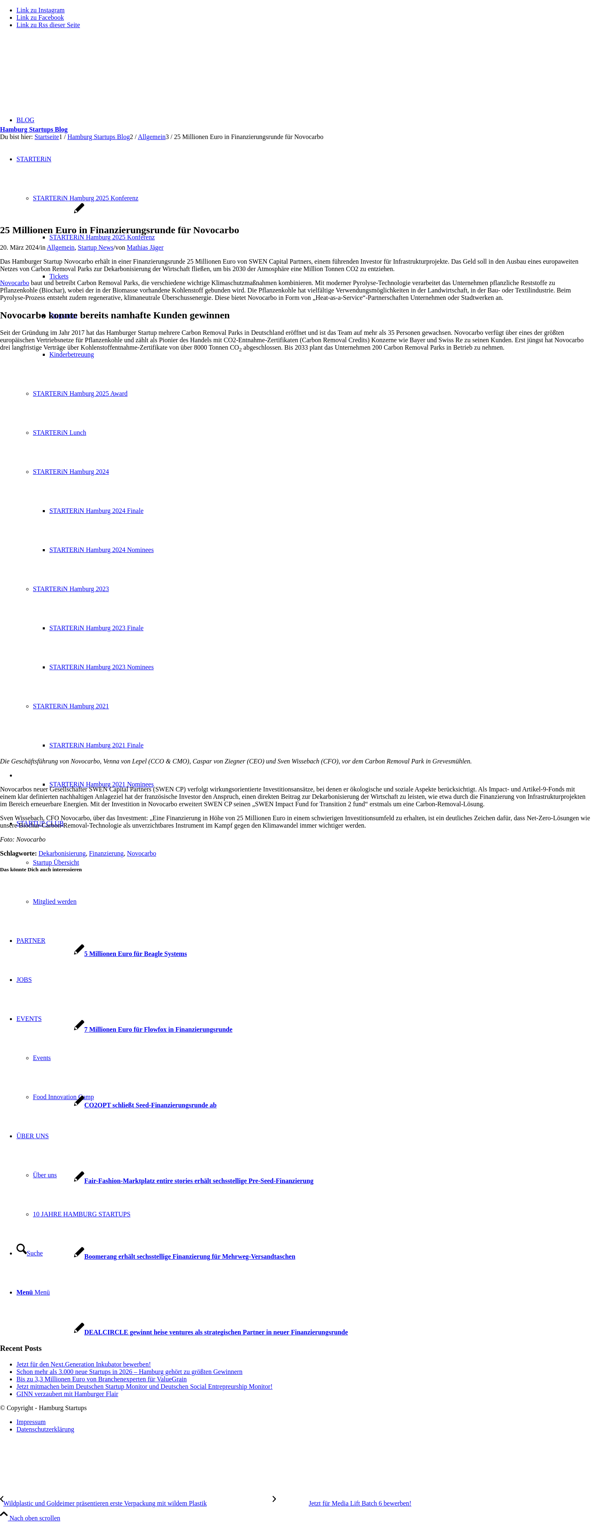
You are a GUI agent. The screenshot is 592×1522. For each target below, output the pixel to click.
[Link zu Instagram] (40, 10)
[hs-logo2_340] (61, 74)
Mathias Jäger (145, 247)
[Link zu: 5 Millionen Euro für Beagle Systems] (93, 953)
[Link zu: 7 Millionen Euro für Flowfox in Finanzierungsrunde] (116, 1029)
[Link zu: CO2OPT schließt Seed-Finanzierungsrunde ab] (108, 1105)
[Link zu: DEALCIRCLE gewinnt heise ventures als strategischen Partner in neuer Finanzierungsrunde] (174, 1332)
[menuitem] (304, 1422)
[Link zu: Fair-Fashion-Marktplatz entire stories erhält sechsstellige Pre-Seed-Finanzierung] (156, 1180)
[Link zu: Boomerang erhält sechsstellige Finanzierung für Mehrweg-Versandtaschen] (147, 1256)
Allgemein (61, 247)
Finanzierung (106, 853)
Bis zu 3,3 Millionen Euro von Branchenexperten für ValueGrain (101, 1379)
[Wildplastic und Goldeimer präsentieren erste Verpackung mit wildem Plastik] (136, 1503)
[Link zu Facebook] (40, 17)
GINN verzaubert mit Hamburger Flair (67, 1393)
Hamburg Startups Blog (33, 129)
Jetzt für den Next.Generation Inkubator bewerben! (83, 1364)
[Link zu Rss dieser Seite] (48, 24)
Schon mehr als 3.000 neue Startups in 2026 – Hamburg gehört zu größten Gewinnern (129, 1371)
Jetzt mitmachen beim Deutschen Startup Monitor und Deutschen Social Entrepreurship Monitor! (144, 1386)
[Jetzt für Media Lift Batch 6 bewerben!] (342, 1503)
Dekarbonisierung (62, 853)
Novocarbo (14, 282)
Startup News (95, 247)
